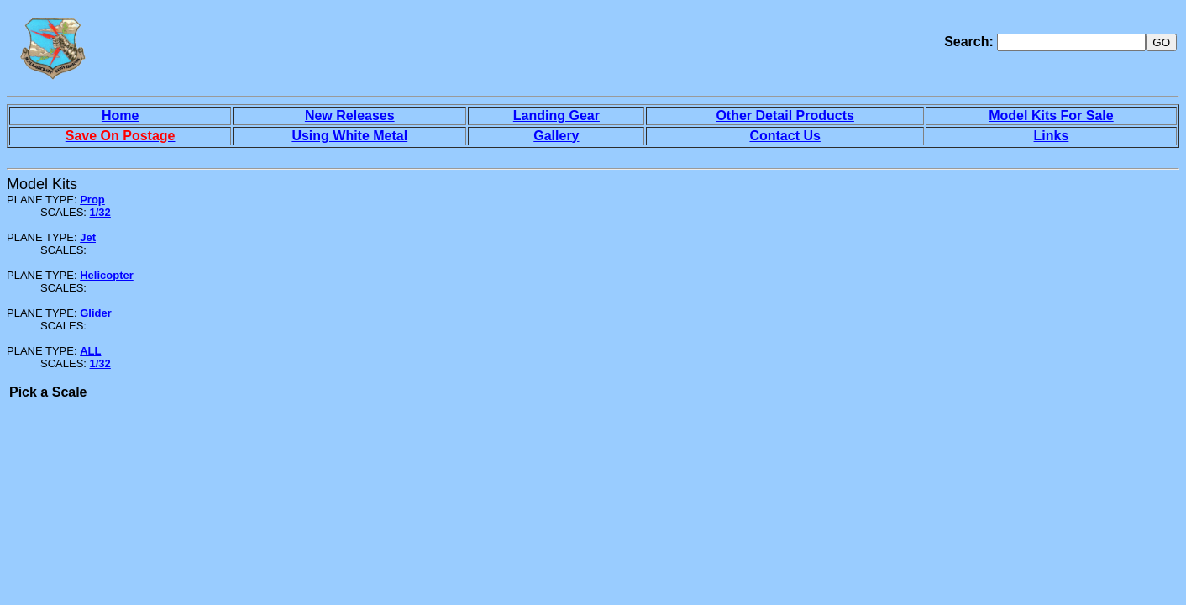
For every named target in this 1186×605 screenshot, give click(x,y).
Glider (96, 313)
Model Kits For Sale (1051, 115)
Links (1051, 136)
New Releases (350, 115)
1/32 (100, 212)
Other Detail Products (784, 115)
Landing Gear (556, 115)
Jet (88, 237)
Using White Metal (349, 136)
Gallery (556, 136)
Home (120, 115)
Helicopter (107, 275)
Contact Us (784, 136)
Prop (92, 199)
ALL (90, 351)
